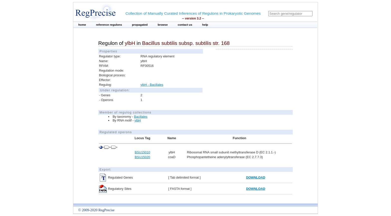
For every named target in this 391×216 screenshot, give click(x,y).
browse (163, 24)
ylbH (137, 120)
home (82, 24)
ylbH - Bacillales (152, 85)
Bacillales (140, 116)
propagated (140, 24)
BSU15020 (142, 157)
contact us (185, 24)
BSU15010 (142, 152)
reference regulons (109, 24)
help (205, 24)
